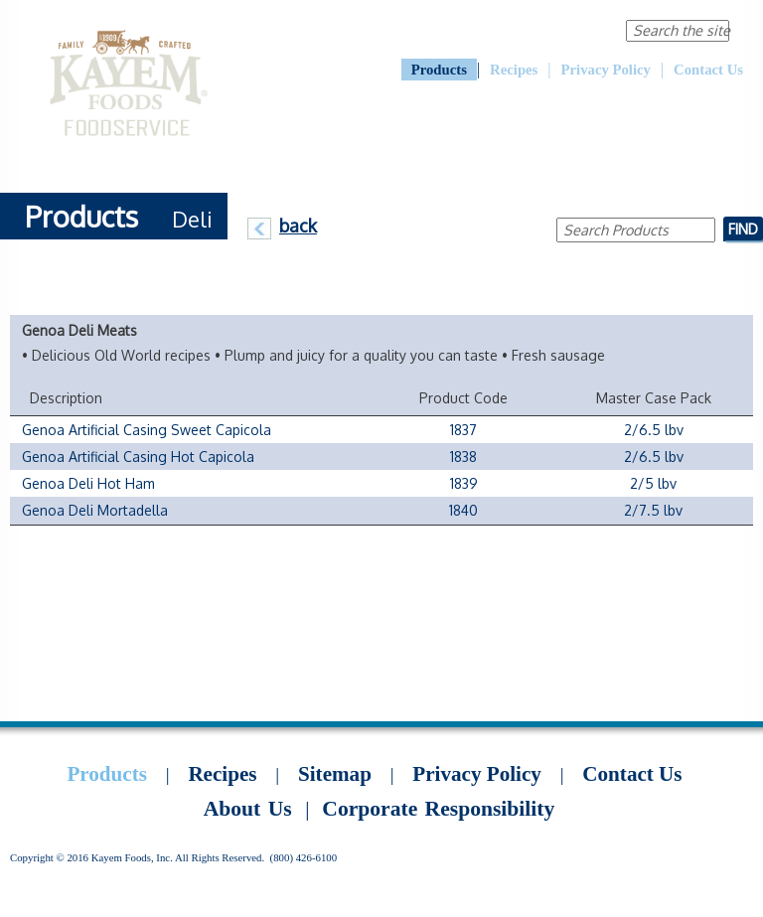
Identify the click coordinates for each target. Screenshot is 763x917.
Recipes (513, 69)
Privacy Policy (606, 69)
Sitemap (335, 774)
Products (439, 69)
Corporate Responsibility (529, 30)
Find (743, 228)
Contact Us (708, 69)
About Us (412, 30)
